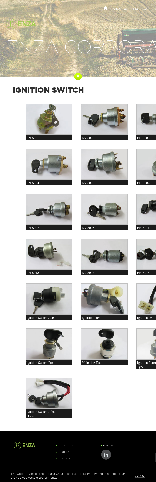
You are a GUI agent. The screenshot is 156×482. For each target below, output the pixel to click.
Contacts (66, 446)
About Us (120, 9)
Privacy (65, 459)
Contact (140, 476)
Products (141, 9)
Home (105, 8)
